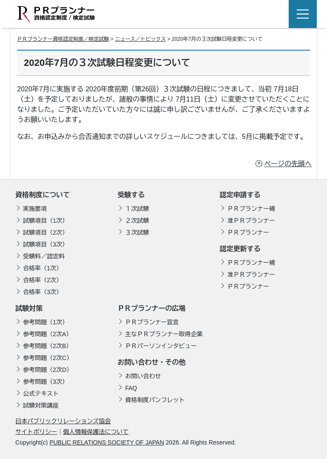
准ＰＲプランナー (251, 220)
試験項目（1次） (45, 220)
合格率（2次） (42, 280)
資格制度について (42, 194)
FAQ (131, 388)
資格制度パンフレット (155, 400)
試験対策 (29, 308)
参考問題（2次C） (47, 357)
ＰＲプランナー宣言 (152, 322)
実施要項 (35, 208)
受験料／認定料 (44, 256)
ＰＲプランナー (248, 232)
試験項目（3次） (45, 244)
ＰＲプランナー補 (251, 208)
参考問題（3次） (45, 381)
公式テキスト (41, 393)
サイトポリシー (36, 431)
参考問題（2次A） (47, 334)
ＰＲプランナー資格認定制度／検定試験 (63, 39)
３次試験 (137, 232)
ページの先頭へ (288, 163)
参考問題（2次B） (47, 346)
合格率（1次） (42, 268)
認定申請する (240, 194)
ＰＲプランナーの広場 (152, 308)
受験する (131, 194)
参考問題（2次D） (47, 369)
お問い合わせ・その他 (152, 362)
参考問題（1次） (45, 322)
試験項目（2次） (45, 232)
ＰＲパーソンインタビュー (161, 346)
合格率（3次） (42, 292)
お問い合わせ (143, 376)
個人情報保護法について (96, 431)
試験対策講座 (41, 405)
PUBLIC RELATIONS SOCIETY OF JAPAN (106, 442)
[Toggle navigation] (303, 14)
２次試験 (137, 220)
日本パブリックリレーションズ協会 (63, 421)
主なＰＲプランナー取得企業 (164, 334)
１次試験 (137, 208)
